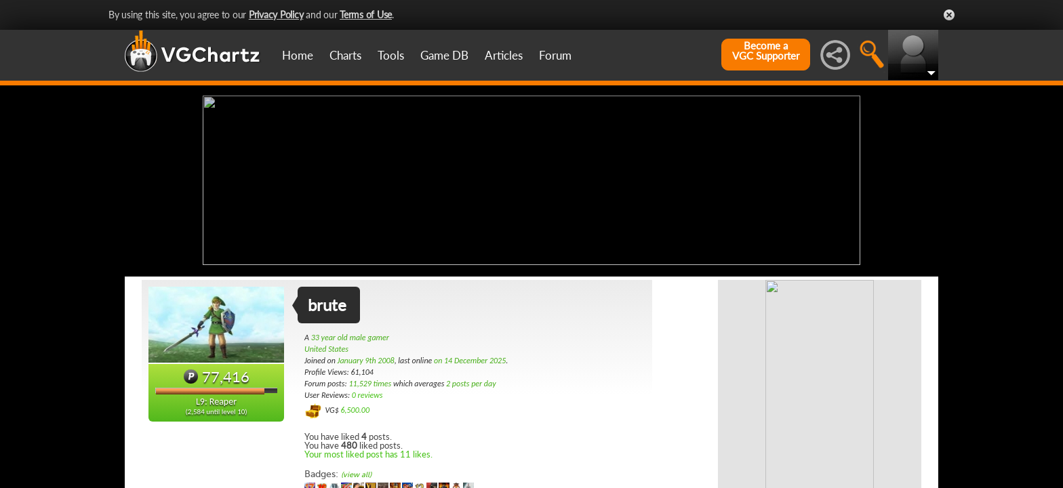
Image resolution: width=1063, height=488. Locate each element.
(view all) (356, 473)
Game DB (444, 55)
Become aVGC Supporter (765, 51)
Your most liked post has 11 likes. (368, 452)
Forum (555, 55)
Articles (504, 55)
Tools (391, 55)
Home (297, 55)
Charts (345, 55)
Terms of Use (366, 14)
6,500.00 (354, 408)
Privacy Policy (276, 14)
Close (949, 14)
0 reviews (367, 394)
